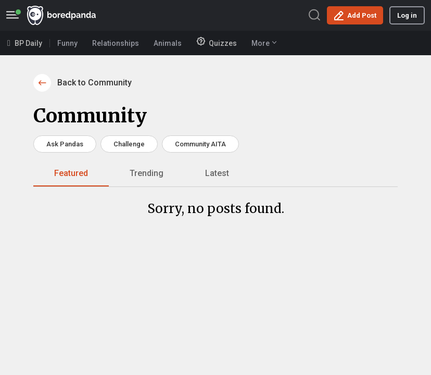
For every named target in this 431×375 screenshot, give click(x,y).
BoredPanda (61, 15)
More (263, 43)
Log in (407, 15)
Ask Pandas (64, 144)
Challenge (129, 144)
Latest (217, 173)
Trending (146, 173)
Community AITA (200, 144)
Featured (71, 173)
